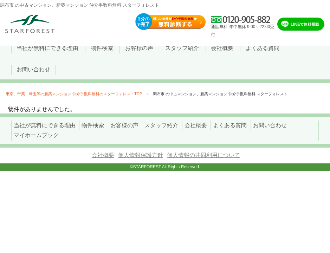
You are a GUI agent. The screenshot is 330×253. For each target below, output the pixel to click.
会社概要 (103, 155)
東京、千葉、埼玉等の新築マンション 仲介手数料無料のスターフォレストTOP (74, 94)
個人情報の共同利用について (203, 155)
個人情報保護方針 (140, 155)
